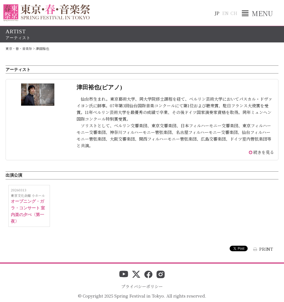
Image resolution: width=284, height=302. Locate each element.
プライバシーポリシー (142, 286)
